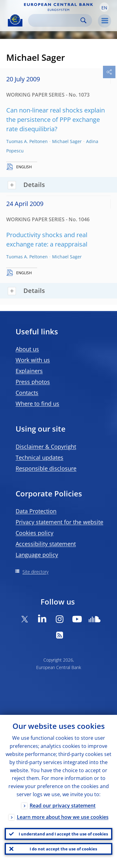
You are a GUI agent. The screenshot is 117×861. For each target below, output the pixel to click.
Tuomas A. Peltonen (27, 141)
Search (83, 20)
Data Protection (36, 511)
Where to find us (37, 403)
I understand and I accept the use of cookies (63, 834)
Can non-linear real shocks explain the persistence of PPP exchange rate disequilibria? (55, 119)
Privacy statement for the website (59, 522)
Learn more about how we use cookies (63, 817)
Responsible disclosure (46, 468)
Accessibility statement (46, 544)
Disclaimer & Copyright (46, 446)
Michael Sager (67, 141)
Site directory (35, 572)
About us (27, 349)
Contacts (27, 392)
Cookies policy (34, 533)
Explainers (29, 371)
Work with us (33, 360)
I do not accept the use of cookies (63, 849)
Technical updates (39, 457)
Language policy (37, 554)
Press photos (33, 381)
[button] (104, 7)
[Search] (55, 20)
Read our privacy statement (62, 805)
